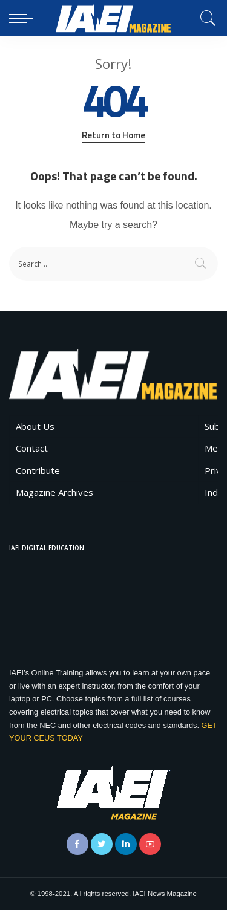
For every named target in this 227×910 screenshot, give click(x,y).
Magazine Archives (54, 492)
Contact (32, 448)
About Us (35, 426)
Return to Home (113, 135)
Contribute (38, 470)
